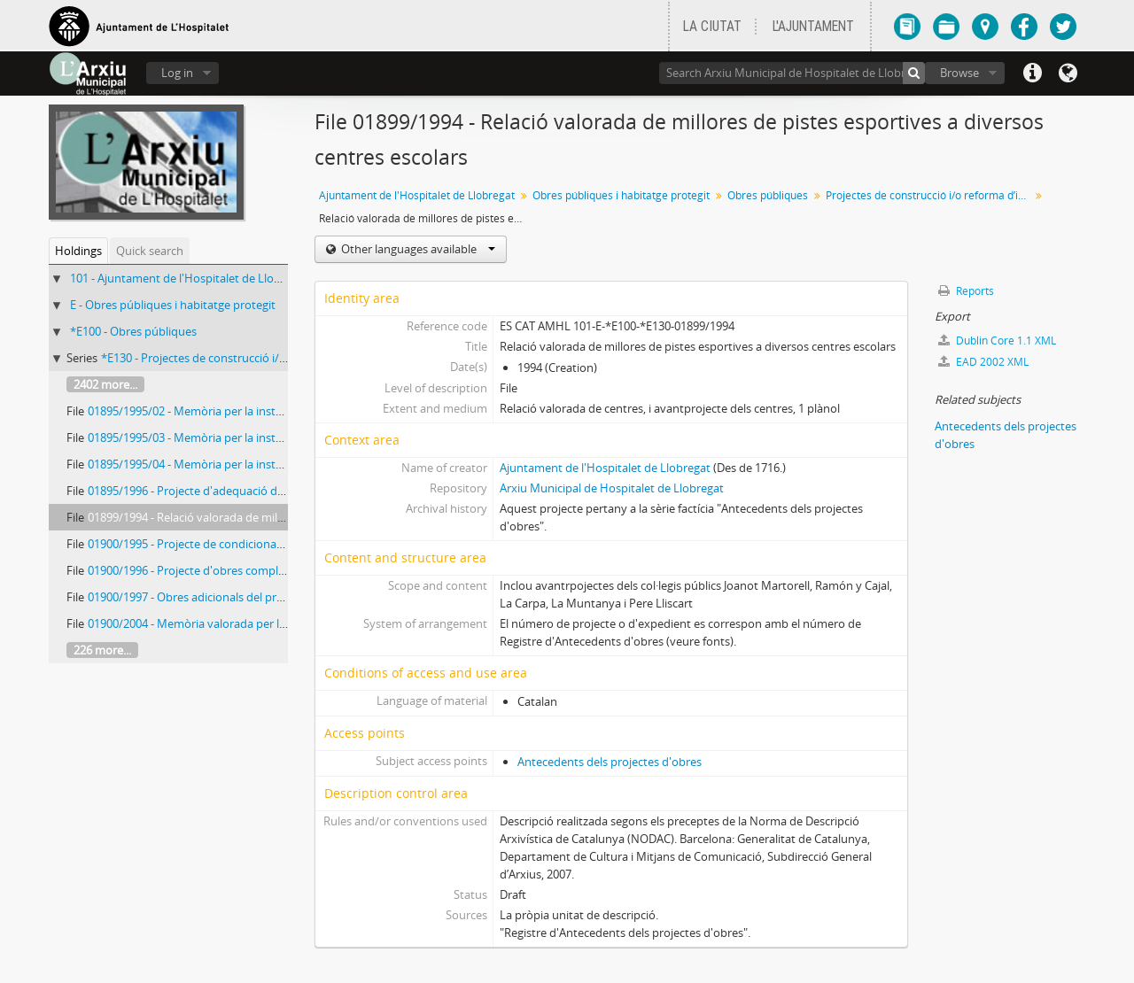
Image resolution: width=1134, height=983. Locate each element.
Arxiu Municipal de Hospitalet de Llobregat (612, 488)
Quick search (149, 251)
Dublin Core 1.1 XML (997, 340)
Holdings (78, 251)
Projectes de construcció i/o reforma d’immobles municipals (930, 195)
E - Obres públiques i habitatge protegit (173, 305)
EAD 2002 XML (983, 361)
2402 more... (105, 384)
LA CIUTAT (712, 27)
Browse (959, 73)
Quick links (1032, 73)
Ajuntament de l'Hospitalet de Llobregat (417, 195)
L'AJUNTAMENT (813, 27)
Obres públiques (767, 195)
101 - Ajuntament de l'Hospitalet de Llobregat (189, 278)
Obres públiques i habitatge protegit (621, 195)
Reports (966, 290)
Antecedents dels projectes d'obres (609, 762)
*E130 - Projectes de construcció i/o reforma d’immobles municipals (277, 358)
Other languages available (416, 249)
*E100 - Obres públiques (133, 331)
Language (1067, 73)
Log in (177, 73)
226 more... (102, 650)
